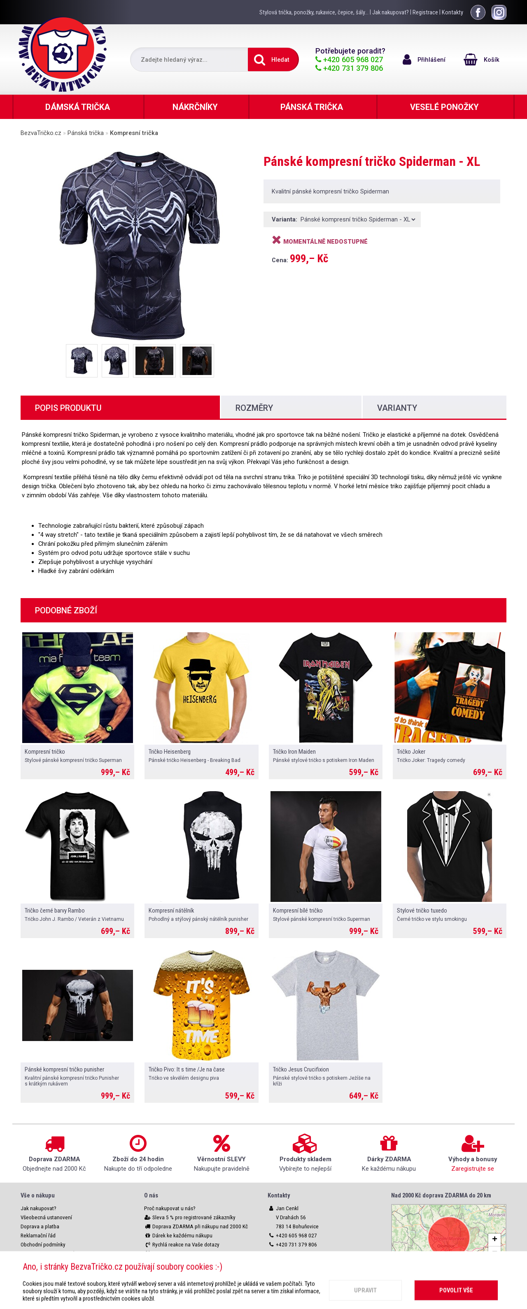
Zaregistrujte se (472, 1168)
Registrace (425, 12)
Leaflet (448, 1267)
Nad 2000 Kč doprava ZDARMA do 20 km (441, 1195)
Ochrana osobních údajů (48, 1254)
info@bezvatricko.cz (299, 1254)
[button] (494, 1240)
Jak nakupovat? (390, 12)
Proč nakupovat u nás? (170, 1208)
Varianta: (285, 219)
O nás (151, 1195)
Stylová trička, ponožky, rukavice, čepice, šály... (313, 12)
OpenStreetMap (486, 1267)
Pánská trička (86, 133)
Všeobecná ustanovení (46, 1217)
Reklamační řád (38, 1235)
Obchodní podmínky (43, 1244)
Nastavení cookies (41, 1263)
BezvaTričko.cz (41, 133)
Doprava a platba (40, 1226)
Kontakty (452, 12)
